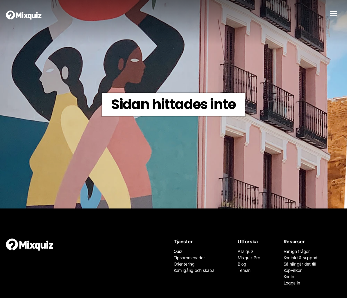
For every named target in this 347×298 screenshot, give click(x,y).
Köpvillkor (293, 270)
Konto (289, 276)
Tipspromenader (189, 257)
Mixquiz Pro (249, 257)
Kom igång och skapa (194, 270)
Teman (244, 270)
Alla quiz (246, 251)
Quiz (178, 251)
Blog (242, 263)
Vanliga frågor (297, 251)
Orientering (184, 263)
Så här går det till (300, 263)
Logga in (292, 282)
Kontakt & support (301, 257)
